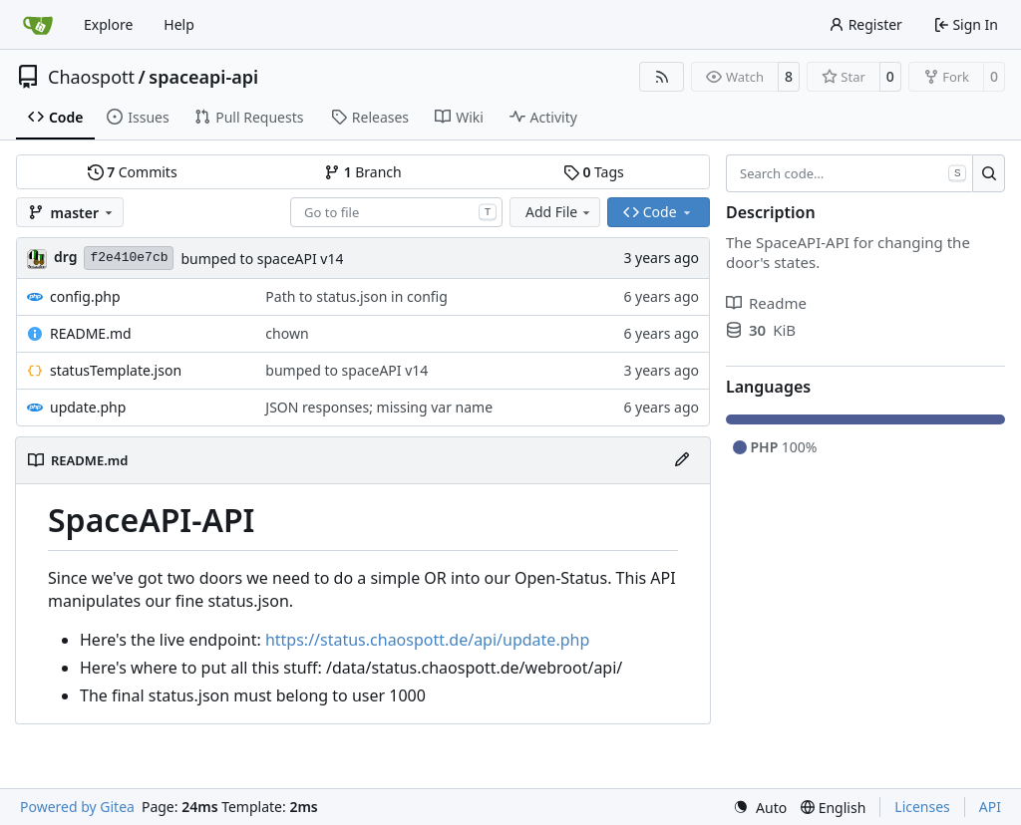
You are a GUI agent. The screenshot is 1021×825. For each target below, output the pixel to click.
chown (286, 333)
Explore (108, 24)
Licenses (922, 806)
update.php (88, 407)
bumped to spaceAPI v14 (261, 258)
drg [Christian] (65, 256)
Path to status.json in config (356, 296)
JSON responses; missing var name (379, 407)
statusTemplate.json (115, 370)
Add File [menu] (559, 211)
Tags (593, 171)
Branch (363, 171)
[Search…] (988, 173)
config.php (85, 296)
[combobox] (396, 212)
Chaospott (91, 77)
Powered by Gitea (77, 806)
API (990, 806)
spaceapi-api (203, 77)
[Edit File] (682, 460)
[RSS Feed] (662, 77)
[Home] (38, 25)
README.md (91, 333)
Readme (766, 303)
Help (179, 24)
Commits (132, 171)
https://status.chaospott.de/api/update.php (427, 640)
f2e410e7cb (129, 257)
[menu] (760, 807)
